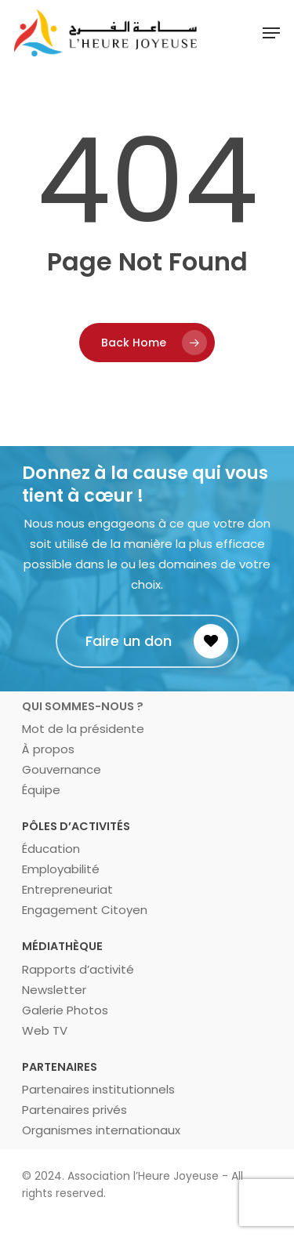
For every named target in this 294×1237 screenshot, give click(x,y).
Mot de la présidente (83, 728)
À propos (48, 749)
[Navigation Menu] (271, 33)
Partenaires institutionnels (98, 1089)
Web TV (44, 1030)
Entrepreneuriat (67, 889)
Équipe (41, 790)
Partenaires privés (74, 1109)
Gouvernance (61, 769)
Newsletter (54, 989)
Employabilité (61, 869)
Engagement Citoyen (84, 909)
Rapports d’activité (78, 969)
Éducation (51, 848)
